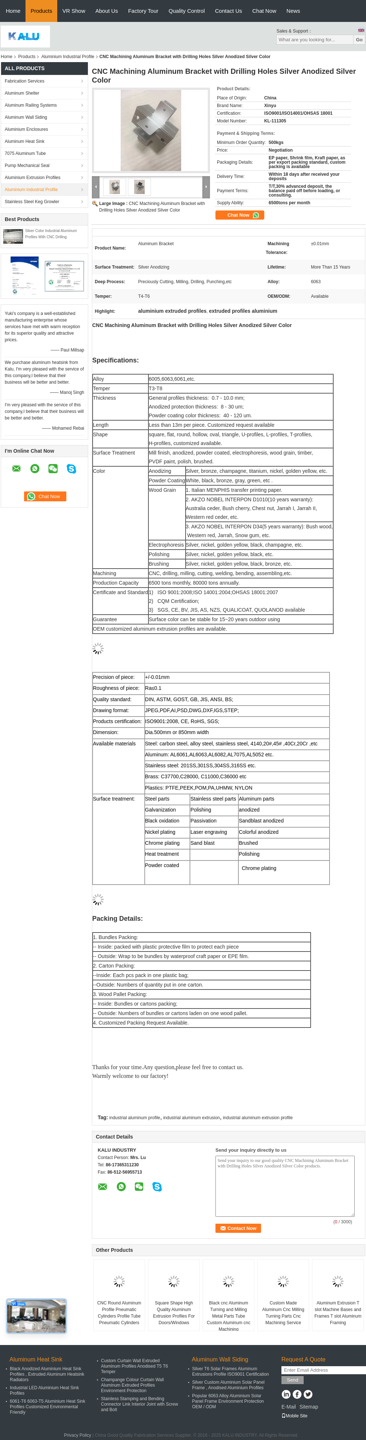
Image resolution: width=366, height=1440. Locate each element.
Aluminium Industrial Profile (67, 56)
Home (13, 11)
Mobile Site (294, 1415)
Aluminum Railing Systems (31, 105)
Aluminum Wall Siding (26, 117)
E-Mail (288, 1407)
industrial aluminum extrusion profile (257, 1117)
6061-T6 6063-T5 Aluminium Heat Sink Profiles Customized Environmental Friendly (47, 1407)
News (293, 11)
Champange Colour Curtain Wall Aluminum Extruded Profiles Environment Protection (132, 1385)
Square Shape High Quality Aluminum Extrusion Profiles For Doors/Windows (174, 1312)
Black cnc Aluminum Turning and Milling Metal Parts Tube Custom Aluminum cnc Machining (228, 1316)
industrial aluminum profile (134, 1117)
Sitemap (308, 1407)
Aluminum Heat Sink (24, 141)
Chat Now (264, 11)
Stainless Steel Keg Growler (32, 201)
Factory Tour (143, 11)
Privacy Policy (77, 1435)
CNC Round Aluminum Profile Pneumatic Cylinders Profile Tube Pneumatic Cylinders (119, 1312)
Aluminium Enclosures (26, 129)
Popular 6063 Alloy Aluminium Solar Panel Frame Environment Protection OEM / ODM (228, 1401)
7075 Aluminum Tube (25, 153)
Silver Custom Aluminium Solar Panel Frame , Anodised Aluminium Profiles (228, 1385)
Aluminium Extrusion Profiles (33, 177)
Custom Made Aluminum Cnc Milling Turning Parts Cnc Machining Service (283, 1312)
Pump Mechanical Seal (27, 165)
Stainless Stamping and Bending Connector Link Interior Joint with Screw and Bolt (139, 1404)
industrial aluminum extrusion (191, 1117)
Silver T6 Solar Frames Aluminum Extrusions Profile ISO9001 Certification (230, 1371)
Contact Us (228, 11)
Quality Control (187, 11)
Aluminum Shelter (22, 93)
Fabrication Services (24, 81)
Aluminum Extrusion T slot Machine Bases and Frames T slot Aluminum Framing (338, 1312)
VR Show (73, 11)
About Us (107, 11)
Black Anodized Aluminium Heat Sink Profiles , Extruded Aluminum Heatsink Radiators (47, 1374)
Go (359, 39)
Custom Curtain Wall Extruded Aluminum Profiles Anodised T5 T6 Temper (134, 1366)
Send (292, 1380)
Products (41, 11)
